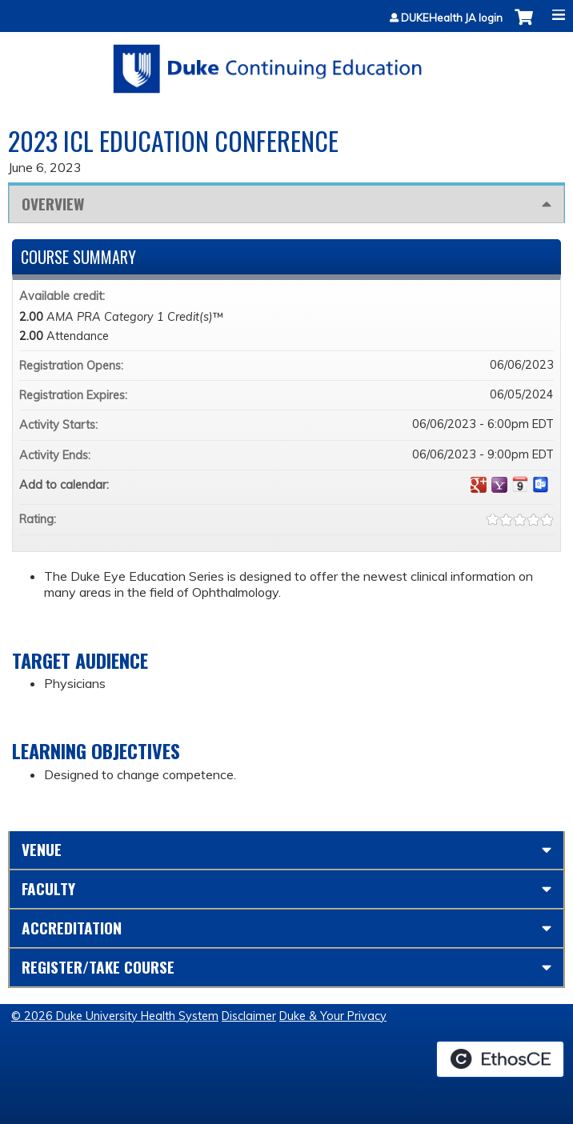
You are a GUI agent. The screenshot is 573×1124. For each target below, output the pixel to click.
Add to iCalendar (520, 484)
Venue (42, 849)
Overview (53, 203)
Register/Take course (98, 966)
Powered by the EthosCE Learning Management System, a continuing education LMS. (500, 1059)
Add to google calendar (479, 485)
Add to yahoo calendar (499, 485)
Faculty (48, 888)
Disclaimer (249, 1016)
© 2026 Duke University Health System (114, 1016)
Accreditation (72, 927)
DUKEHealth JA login (452, 18)
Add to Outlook (541, 485)
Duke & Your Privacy (333, 1016)
